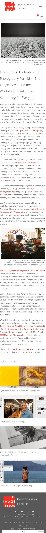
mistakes (25, 133)
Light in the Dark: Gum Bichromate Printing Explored (21, 391)
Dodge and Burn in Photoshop (12, 421)
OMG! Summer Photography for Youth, (16, 335)
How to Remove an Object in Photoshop (16, 485)
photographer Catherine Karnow (22, 271)
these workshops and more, (20, 349)
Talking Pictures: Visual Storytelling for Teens (19, 326)
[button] (40, 7)
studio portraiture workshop (24, 162)
